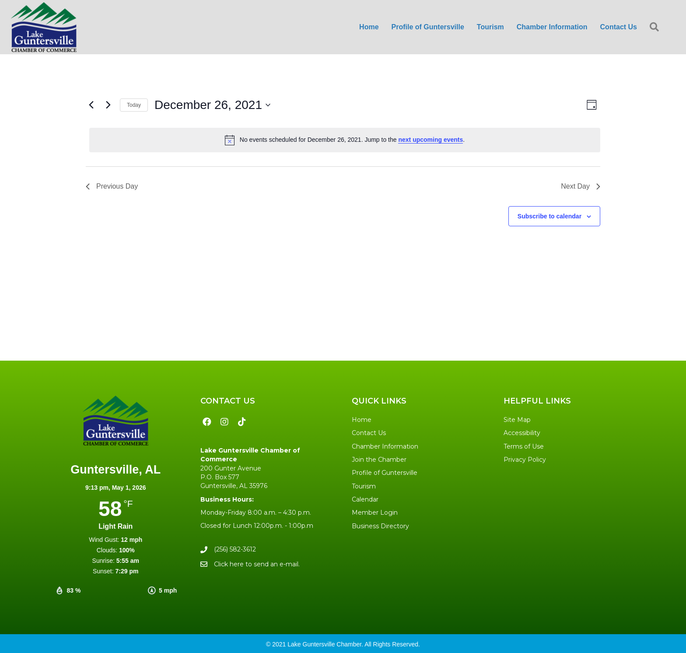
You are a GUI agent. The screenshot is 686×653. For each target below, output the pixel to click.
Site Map (517, 420)
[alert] (344, 140)
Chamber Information (385, 446)
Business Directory (380, 526)
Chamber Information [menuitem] (552, 27)
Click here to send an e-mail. (257, 564)
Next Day (580, 186)
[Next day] (108, 105)
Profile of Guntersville (384, 473)
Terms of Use (524, 446)
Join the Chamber (379, 459)
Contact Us (369, 433)
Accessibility (522, 433)
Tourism (364, 486)
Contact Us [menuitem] (618, 27)
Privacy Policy (525, 459)
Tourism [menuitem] (490, 27)
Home (361, 420)
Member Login (375, 512)
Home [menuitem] (368, 27)
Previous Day (112, 186)
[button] (656, 27)
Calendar (365, 499)
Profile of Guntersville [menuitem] (428, 27)
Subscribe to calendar (549, 216)
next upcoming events (430, 139)
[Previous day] (91, 105)
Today (134, 105)
